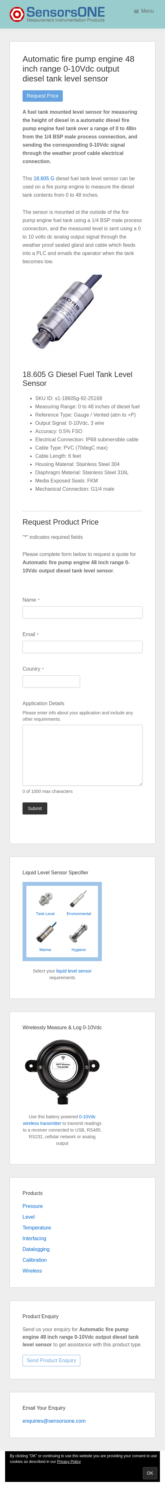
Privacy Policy (69, 1461)
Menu (147, 11)
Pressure (33, 1206)
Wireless (32, 1270)
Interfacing (34, 1238)
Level (29, 1217)
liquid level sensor (73, 970)
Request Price (43, 96)
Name (31, 600)
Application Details (43, 703)
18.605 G (44, 178)
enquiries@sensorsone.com (54, 1421)
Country (33, 669)
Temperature (37, 1227)
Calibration (35, 1260)
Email (31, 635)
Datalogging (36, 1249)
